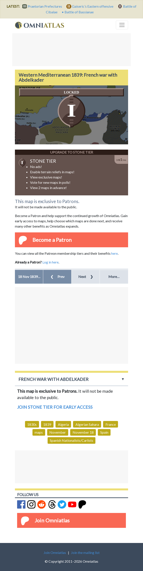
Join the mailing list (85, 552)
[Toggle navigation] (122, 25)
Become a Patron (52, 240)
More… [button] (114, 276)
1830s (32, 424)
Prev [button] (57, 276)
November (57, 432)
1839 (47, 424)
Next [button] (85, 276)
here (114, 253)
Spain (104, 432)
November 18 (83, 432)
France (110, 424)
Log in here (50, 262)
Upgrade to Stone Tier (71, 152)
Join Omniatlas (52, 520)
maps (39, 432)
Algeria (63, 424)
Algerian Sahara (87, 424)
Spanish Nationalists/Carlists (71, 440)
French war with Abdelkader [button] (53, 379)
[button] (29, 276)
